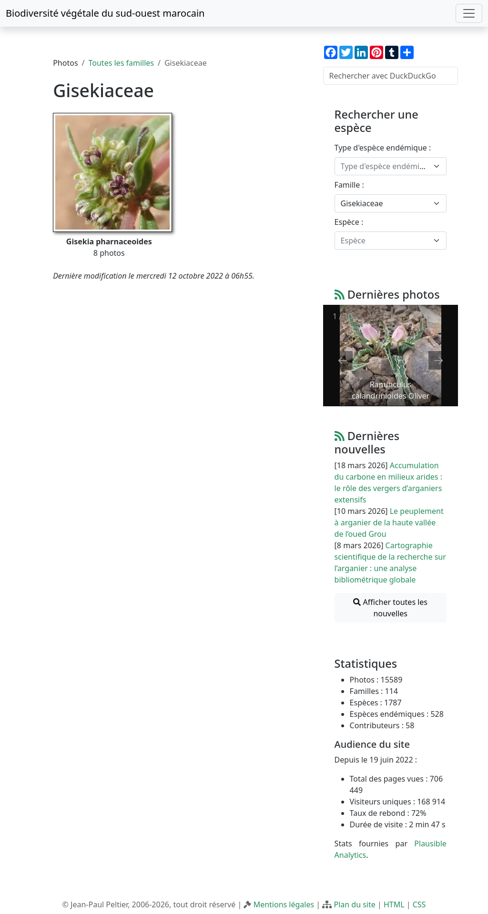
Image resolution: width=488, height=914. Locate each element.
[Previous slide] (343, 360)
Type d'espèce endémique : (383, 147)
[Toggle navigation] (469, 13)
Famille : (349, 185)
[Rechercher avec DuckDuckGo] (390, 76)
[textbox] (385, 166)
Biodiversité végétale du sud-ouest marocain (105, 13)
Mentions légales (284, 904)
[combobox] (391, 166)
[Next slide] (438, 360)
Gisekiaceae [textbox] (362, 203)
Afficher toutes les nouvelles (390, 608)
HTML (394, 904)
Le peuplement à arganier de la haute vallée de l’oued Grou (389, 522)
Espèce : (349, 222)
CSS (419, 904)
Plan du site (354, 904)
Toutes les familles (121, 63)
